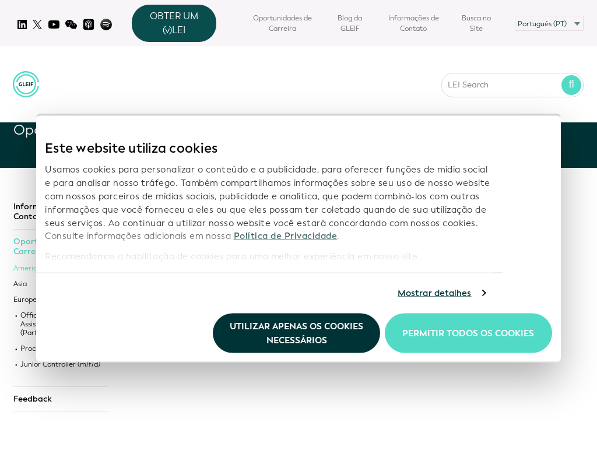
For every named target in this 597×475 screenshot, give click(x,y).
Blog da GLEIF (350, 23)
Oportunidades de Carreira (282, 23)
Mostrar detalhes (435, 293)
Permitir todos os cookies (468, 333)
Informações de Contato (413, 23)
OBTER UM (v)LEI (174, 23)
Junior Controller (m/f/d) (60, 364)
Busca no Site (476, 23)
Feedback (32, 399)
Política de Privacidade (286, 236)
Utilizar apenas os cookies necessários (296, 333)
